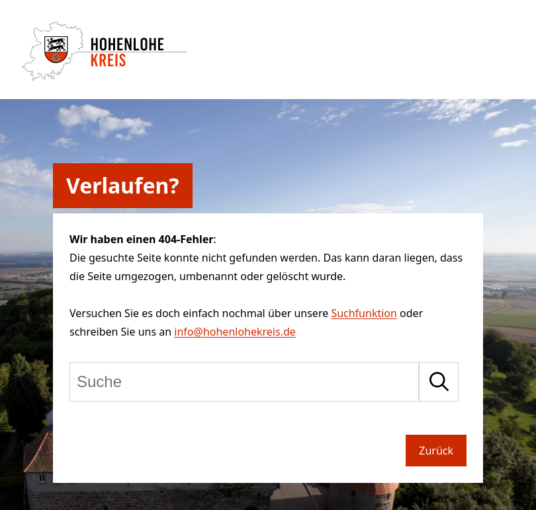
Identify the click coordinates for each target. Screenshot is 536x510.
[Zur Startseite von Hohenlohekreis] (104, 76)
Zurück (436, 450)
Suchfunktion (364, 313)
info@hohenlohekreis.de (234, 331)
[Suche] (244, 382)
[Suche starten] (439, 382)
